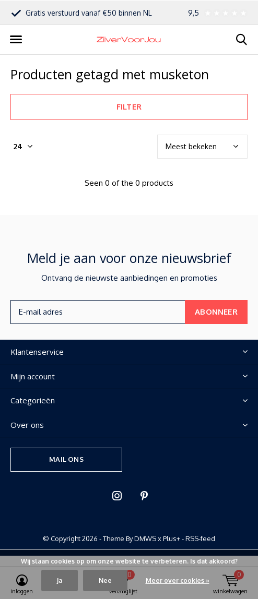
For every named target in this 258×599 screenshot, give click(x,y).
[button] (15, 40)
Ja (59, 580)
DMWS (145, 538)
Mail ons (66, 459)
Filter (129, 107)
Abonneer (216, 312)
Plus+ (171, 538)
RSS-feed (200, 538)
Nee (105, 580)
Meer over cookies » (177, 580)
